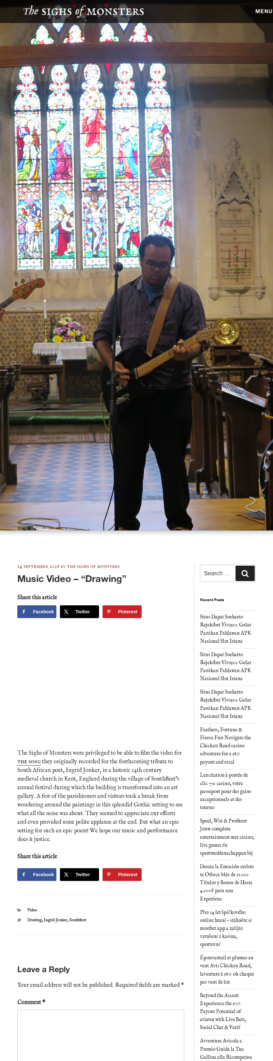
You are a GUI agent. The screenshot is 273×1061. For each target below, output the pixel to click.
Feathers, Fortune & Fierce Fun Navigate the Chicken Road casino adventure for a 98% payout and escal (225, 746)
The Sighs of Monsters (93, 566)
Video (32, 910)
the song (29, 762)
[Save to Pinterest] (122, 611)
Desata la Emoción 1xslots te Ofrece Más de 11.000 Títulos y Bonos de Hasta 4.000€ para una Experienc (227, 883)
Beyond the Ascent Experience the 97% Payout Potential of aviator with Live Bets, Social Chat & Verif (223, 1012)
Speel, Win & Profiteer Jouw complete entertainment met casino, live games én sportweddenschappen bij (227, 837)
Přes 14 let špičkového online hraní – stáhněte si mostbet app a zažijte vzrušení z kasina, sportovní (226, 928)
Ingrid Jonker (55, 920)
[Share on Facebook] (36, 611)
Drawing (34, 920)
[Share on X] (79, 611)
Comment (31, 1002)
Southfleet (77, 920)
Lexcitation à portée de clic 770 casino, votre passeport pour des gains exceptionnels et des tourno (225, 791)
